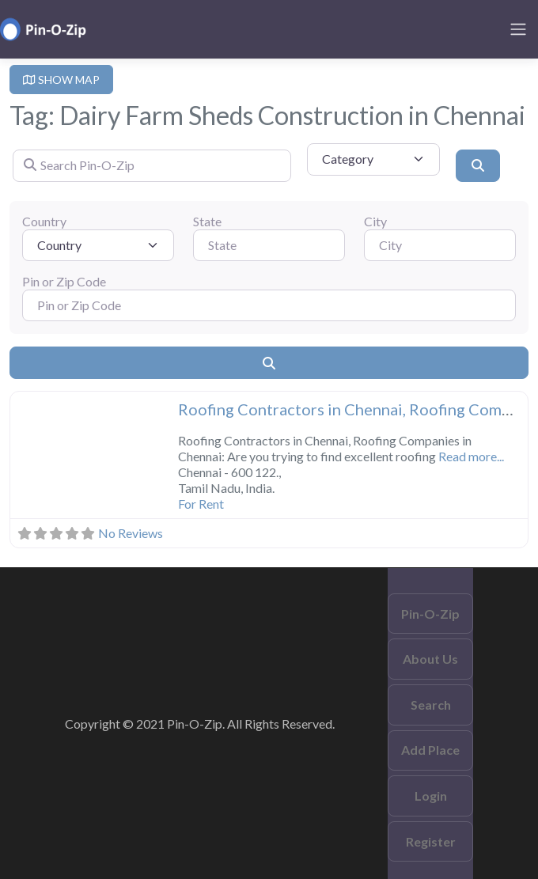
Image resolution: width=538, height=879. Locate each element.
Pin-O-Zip (430, 613)
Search (431, 704)
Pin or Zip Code (64, 281)
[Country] (98, 245)
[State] (269, 245)
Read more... (471, 456)
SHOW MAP (61, 79)
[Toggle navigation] (518, 29)
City (375, 221)
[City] (440, 245)
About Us (430, 658)
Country (44, 221)
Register (431, 841)
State (207, 221)
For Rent (201, 503)
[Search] (478, 165)
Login (431, 795)
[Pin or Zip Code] (269, 305)
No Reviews (130, 532)
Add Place (430, 749)
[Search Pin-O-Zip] (152, 165)
